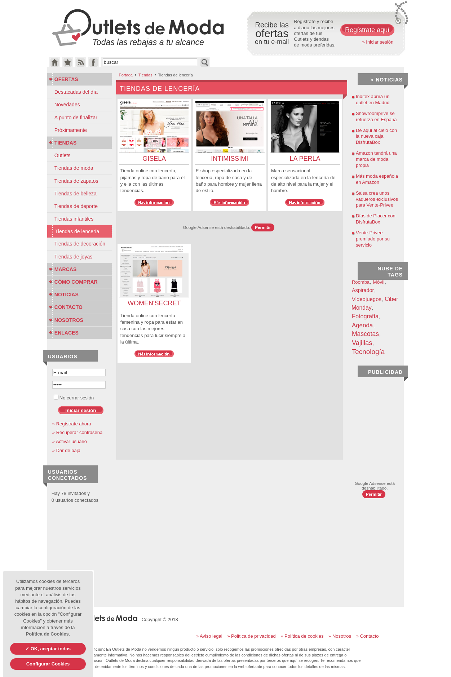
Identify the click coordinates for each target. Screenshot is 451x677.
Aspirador (363, 290)
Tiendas (145, 75)
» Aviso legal (209, 636)
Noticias (64, 294)
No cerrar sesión (74, 398)
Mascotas (365, 333)
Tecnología (368, 351)
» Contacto (367, 636)
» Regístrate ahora (71, 423)
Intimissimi (229, 158)
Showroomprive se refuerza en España (376, 116)
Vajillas (362, 342)
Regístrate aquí (367, 30)
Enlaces (64, 333)
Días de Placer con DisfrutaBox (375, 219)
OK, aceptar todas (50, 648)
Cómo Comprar (73, 282)
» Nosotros (339, 636)
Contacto (66, 307)
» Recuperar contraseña (77, 432)
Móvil (378, 282)
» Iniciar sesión (377, 42)
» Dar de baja (66, 450)
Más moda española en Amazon (377, 179)
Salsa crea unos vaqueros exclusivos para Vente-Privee (377, 199)
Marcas (62, 269)
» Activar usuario (69, 441)
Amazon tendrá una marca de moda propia (376, 159)
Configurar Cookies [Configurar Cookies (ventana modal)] (48, 664)
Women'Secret (154, 303)
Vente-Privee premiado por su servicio (373, 239)
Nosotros (66, 320)
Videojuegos (366, 299)
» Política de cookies (301, 636)
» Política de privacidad (251, 636)
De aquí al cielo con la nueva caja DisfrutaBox (376, 136)
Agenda (362, 325)
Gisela (154, 158)
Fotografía (365, 316)
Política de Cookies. (48, 634)
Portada (126, 75)
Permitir (263, 227)
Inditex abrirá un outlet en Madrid (372, 99)
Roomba (361, 282)
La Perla (304, 158)
